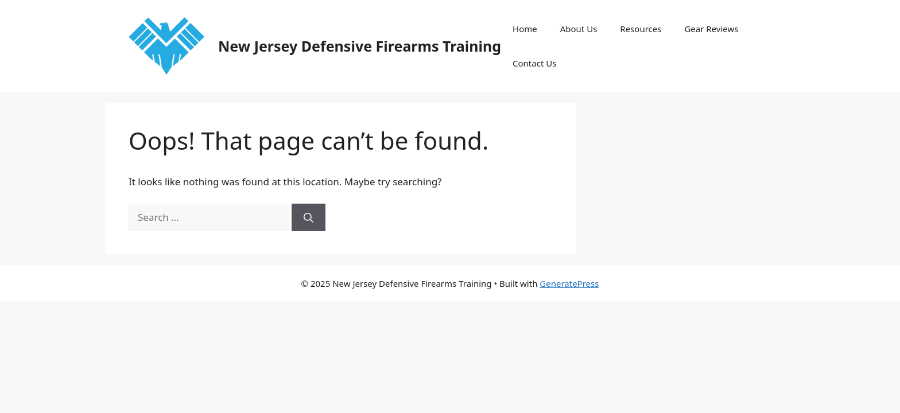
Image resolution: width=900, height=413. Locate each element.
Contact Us (534, 63)
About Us (579, 28)
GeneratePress (569, 283)
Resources (640, 28)
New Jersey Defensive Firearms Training (359, 46)
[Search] (308, 217)
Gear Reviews (711, 28)
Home (525, 28)
